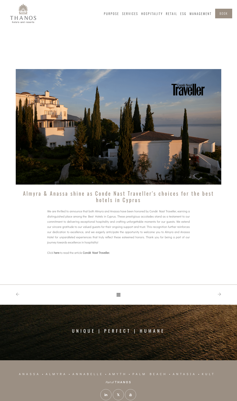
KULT (208, 374)
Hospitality (152, 13)
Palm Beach (150, 374)
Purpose (111, 13)
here (56, 253)
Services (130, 13)
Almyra (56, 374)
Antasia (184, 374)
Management (201, 13)
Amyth (118, 374)
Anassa (29, 374)
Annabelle (87, 374)
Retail (171, 13)
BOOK (224, 13)
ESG (183, 13)
